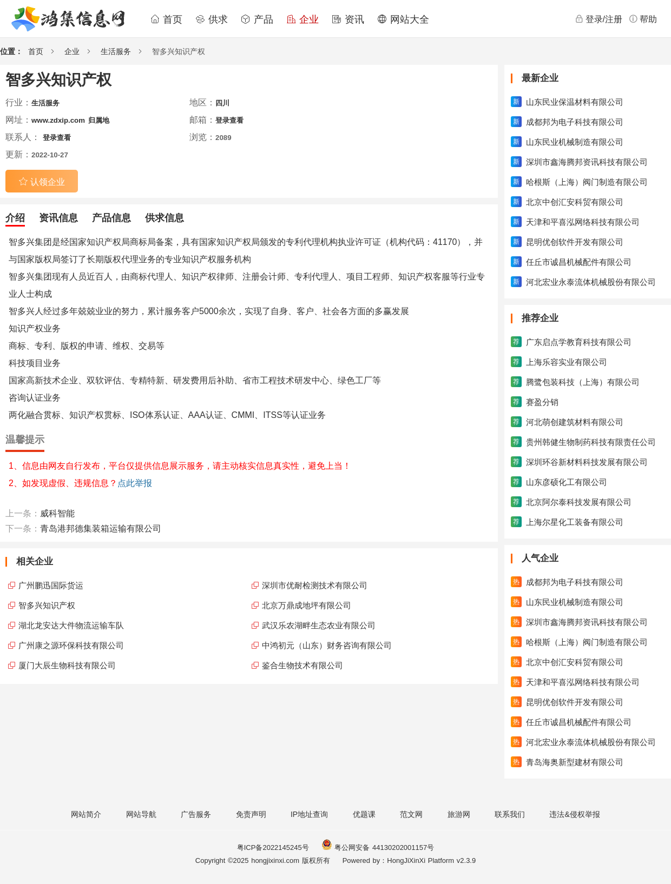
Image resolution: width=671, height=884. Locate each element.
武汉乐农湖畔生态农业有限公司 (319, 625)
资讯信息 (58, 217)
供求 (211, 19)
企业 (302, 19)
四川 (222, 103)
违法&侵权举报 (574, 814)
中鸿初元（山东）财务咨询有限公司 (327, 645)
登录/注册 (598, 19)
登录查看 (229, 120)
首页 (166, 19)
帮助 (643, 19)
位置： (11, 51)
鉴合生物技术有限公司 (302, 665)
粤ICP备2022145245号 (273, 847)
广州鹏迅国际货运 (50, 585)
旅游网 (459, 814)
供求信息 (164, 217)
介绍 (15, 217)
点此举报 (134, 483)
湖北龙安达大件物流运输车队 (71, 625)
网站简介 (86, 814)
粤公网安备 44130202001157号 (377, 847)
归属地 (98, 120)
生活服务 (116, 51)
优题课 (364, 814)
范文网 (411, 814)
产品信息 (111, 217)
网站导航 (141, 814)
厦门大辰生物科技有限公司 (67, 665)
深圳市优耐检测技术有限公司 (314, 585)
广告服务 (196, 814)
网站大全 (403, 19)
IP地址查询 (309, 814)
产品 (257, 19)
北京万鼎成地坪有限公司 (306, 605)
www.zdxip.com (58, 120)
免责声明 (251, 814)
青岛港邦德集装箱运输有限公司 (100, 528)
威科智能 (57, 513)
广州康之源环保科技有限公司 (71, 645)
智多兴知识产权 (46, 605)
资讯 (348, 19)
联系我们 (510, 814)
